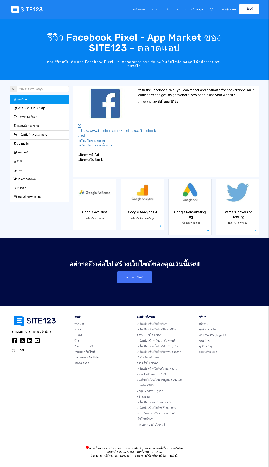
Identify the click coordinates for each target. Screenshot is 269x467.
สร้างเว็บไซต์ (134, 277)
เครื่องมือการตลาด (26, 126)
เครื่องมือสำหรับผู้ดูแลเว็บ (30, 134)
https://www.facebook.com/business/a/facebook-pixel (117, 131)
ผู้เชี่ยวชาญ (206, 346)
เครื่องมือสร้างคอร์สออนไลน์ (154, 402)
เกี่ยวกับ (203, 324)
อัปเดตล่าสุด (81, 363)
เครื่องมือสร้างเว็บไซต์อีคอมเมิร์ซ (156, 329)
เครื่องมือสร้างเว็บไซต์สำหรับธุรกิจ (157, 346)
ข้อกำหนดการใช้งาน (102, 455)
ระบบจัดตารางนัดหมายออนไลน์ (156, 413)
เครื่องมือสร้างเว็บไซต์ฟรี (152, 324)
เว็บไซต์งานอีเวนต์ (148, 357)
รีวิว (76, 340)
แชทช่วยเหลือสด (25, 117)
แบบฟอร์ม (21, 143)
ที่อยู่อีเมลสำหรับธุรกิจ (150, 391)
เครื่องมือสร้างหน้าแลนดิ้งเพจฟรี (156, 340)
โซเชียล (20, 188)
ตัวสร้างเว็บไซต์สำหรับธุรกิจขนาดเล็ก (159, 380)
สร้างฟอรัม (143, 396)
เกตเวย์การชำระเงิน (27, 197)
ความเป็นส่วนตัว (123, 455)
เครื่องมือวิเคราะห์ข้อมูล (29, 108)
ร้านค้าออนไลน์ (25, 179)
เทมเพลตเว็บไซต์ (84, 352)
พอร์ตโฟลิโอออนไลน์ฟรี (151, 374)
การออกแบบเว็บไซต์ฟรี (151, 424)
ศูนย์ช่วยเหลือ (207, 329)
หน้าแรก (139, 9)
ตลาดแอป (86, 357)
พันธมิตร (204, 340)
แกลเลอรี (21, 152)
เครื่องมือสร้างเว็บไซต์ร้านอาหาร (156, 408)
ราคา (156, 9)
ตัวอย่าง (172, 9)
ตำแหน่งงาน (212, 335)
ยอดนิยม (20, 99)
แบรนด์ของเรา (208, 352)
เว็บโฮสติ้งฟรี (145, 419)
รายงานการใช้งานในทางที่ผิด (150, 455)
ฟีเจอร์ (78, 335)
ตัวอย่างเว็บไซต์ (83, 346)
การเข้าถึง (173, 455)
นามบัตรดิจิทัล (145, 385)
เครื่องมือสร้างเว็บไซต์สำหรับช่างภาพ (159, 352)
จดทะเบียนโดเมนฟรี (149, 335)
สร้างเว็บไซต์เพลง (147, 363)
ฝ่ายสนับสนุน (194, 9)
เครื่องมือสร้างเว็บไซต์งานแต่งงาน (157, 368)
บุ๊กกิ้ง (18, 161)
